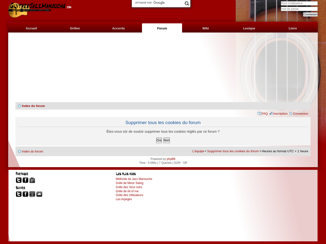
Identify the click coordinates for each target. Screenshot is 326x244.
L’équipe (198, 151)
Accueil (31, 28)
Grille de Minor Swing (129, 183)
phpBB (171, 159)
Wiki (205, 28)
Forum (162, 28)
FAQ (265, 113)
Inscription (280, 113)
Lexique (249, 28)
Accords (118, 28)
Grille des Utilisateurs (129, 195)
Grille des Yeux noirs (129, 187)
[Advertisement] (163, 67)
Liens (293, 28)
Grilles (75, 28)
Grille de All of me (127, 191)
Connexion (300, 113)
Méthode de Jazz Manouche (134, 179)
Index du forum (33, 106)
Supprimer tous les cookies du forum (233, 151)
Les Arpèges (124, 199)
